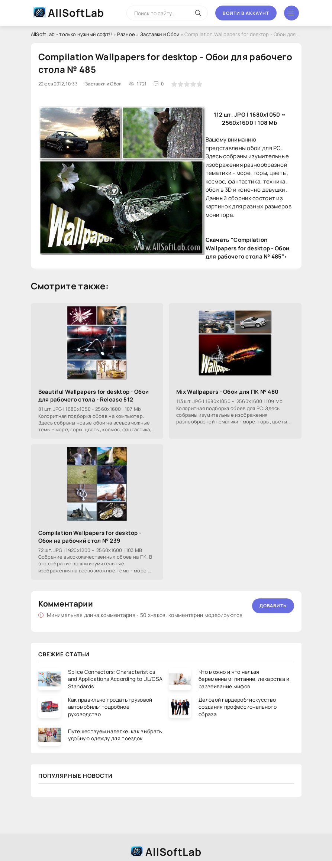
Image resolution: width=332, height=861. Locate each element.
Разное (126, 34)
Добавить (273, 605)
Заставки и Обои (160, 34)
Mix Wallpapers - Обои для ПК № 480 (227, 392)
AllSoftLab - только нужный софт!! (71, 34)
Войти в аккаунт (246, 13)
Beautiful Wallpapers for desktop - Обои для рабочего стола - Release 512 (93, 395)
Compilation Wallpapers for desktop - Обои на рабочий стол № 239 (90, 537)
